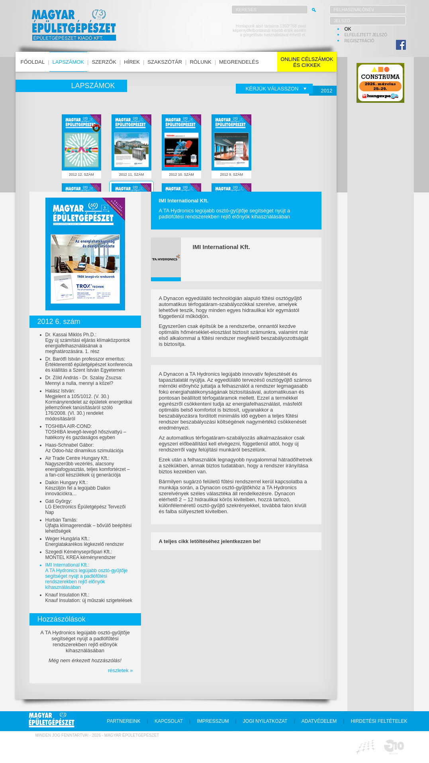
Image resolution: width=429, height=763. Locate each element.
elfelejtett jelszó (366, 35)
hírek (132, 62)
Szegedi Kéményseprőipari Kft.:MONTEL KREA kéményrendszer (80, 554)
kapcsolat (169, 721)
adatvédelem (319, 721)
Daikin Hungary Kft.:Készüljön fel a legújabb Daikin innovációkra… (77, 488)
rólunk (200, 62)
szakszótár (164, 62)
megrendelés (239, 62)
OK (348, 29)
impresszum (213, 721)
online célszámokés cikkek (306, 62)
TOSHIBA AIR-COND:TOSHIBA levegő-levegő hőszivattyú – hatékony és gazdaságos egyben (85, 432)
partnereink (123, 721)
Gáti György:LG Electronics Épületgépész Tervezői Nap (85, 506)
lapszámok (68, 62)
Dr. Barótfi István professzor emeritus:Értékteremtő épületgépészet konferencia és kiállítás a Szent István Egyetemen (89, 364)
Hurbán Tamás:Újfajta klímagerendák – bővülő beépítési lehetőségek (88, 525)
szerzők (104, 62)
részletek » (120, 670)
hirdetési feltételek (379, 721)
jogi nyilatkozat (265, 721)
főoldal (33, 62)
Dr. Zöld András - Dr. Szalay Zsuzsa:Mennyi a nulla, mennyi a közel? (83, 380)
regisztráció (359, 41)
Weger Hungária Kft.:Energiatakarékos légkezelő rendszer (84, 541)
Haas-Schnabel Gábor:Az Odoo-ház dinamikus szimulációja (84, 447)
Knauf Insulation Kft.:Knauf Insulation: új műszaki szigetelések (89, 597)
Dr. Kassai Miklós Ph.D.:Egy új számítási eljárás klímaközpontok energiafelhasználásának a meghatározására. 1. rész (87, 343)
